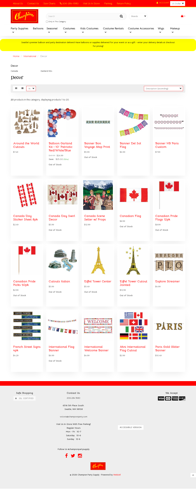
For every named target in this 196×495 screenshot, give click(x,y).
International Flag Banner (62, 354)
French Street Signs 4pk (23, 354)
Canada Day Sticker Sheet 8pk (26, 221)
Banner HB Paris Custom (167, 147)
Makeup (175, 29)
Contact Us (33, 3)
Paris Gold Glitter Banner (167, 354)
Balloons (38, 29)
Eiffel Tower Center (93, 288)
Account (162, 2)
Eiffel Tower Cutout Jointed (131, 288)
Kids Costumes (89, 29)
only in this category (56, 22)
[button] (183, 16)
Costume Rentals (113, 29)
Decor (14, 66)
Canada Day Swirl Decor (62, 221)
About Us (18, 3)
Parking (108, 3)
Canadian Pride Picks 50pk (24, 288)
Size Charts (49, 3)
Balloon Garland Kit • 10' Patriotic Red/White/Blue (61, 148)
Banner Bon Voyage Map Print (97, 147)
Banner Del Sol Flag (131, 147)
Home (16, 56)
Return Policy (124, 3)
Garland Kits (46, 71)
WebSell (117, 481)
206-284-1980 (69, 3)
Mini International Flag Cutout (133, 354)
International (30, 56)
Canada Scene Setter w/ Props (95, 221)
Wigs (161, 29)
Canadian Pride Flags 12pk (166, 221)
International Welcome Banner (97, 354)
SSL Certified (24, 404)
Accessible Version (131, 433)
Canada (14, 71)
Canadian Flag (130, 219)
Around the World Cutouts (26, 147)
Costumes (69, 29)
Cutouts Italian (59, 286)
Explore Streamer (168, 286)
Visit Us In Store (91, 3)
